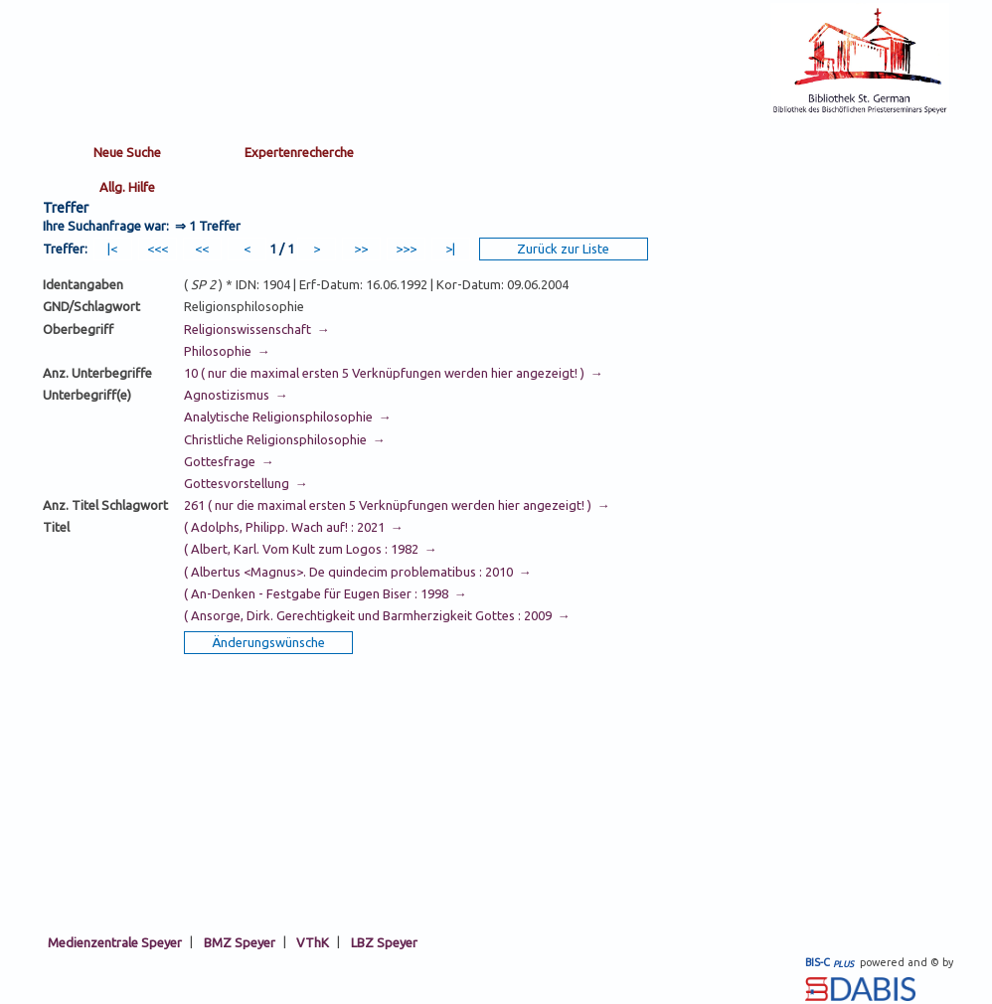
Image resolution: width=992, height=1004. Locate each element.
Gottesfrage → (229, 461)
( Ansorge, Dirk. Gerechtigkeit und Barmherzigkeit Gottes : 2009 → (377, 615)
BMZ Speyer (239, 941)
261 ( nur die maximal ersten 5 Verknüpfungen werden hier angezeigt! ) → (397, 505)
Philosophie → (227, 351)
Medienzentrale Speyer (115, 941)
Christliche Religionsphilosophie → (285, 439)
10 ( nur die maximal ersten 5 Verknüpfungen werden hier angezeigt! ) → (393, 373)
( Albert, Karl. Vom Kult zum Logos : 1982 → (310, 549)
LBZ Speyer (384, 941)
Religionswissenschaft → (257, 329)
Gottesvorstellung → (246, 483)
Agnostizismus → (236, 395)
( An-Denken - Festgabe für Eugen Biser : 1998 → (325, 593)
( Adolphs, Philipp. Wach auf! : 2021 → (294, 527)
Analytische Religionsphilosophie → (288, 416)
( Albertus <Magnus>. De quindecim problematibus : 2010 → (358, 572)
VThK (312, 941)
